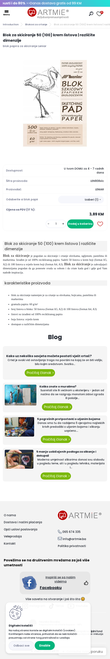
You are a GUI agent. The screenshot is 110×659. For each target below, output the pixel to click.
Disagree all (21, 645)
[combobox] (81, 199)
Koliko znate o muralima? (57, 386)
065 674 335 (71, 532)
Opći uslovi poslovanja (20, 529)
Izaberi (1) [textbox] (91, 199)
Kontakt (10, 544)
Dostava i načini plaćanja (23, 522)
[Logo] (48, 13)
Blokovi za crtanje (36, 24)
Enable (44, 645)
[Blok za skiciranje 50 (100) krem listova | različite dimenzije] (55, 103)
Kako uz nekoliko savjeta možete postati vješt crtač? (49, 356)
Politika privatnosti (72, 546)
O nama (10, 515)
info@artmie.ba (74, 539)
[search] (91, 13)
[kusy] (56, 224)
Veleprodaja (13, 536)
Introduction (11, 24)
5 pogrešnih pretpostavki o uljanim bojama (68, 419)
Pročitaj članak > (40, 372)
